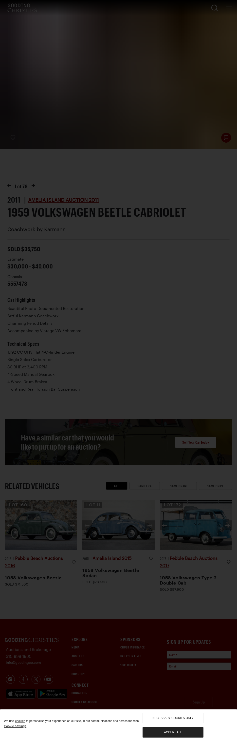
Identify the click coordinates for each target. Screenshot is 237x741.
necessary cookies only (173, 718)
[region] (118, 725)
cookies (20, 721)
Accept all (173, 732)
